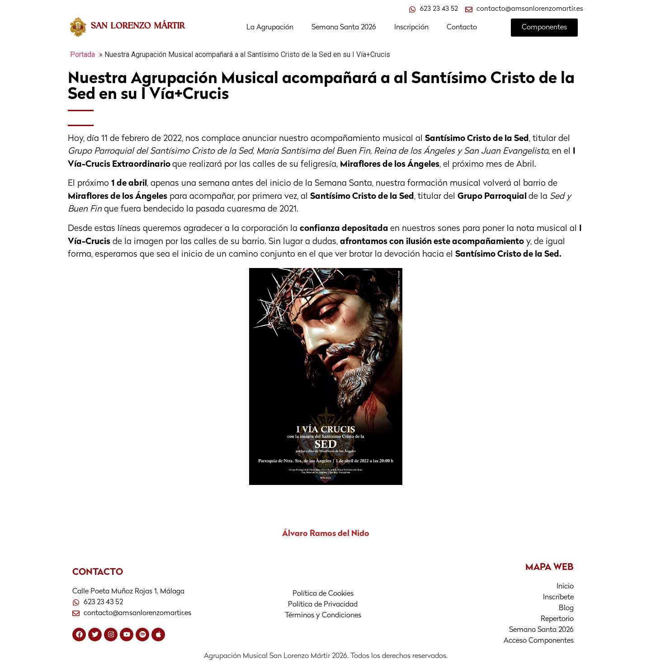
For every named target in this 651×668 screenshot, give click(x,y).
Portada (82, 54)
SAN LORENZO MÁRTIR (138, 25)
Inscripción (411, 27)
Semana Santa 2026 (343, 27)
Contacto (462, 27)
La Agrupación (269, 27)
